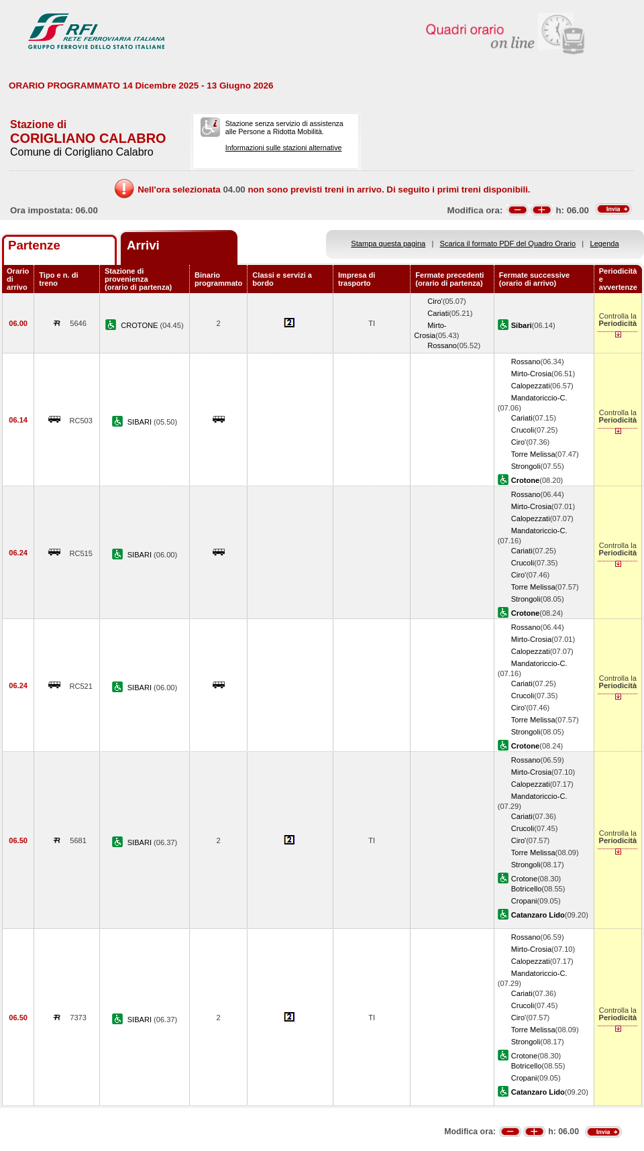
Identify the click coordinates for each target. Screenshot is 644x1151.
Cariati (438, 313)
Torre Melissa (533, 454)
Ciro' (434, 301)
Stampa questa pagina (388, 243)
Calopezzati (530, 386)
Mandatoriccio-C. (539, 398)
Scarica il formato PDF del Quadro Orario (508, 243)
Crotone (524, 879)
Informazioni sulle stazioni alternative (283, 148)
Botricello (526, 889)
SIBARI (140, 422)
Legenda (604, 243)
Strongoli (526, 466)
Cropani (524, 901)
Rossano (442, 345)
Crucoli (522, 430)
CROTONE (140, 325)
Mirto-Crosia (531, 374)
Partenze (34, 245)
